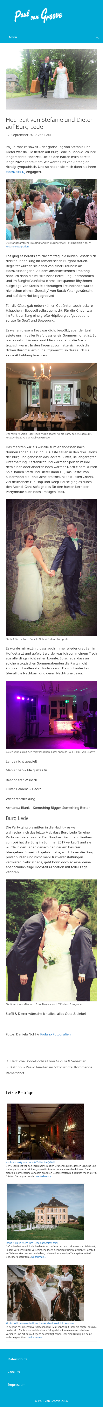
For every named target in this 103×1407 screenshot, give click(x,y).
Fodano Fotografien (17, 246)
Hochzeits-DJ (15, 171)
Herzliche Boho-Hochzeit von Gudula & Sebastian (48, 1061)
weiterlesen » (43, 1176)
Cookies (14, 1371)
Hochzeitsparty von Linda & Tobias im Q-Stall (30, 1162)
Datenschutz (17, 1359)
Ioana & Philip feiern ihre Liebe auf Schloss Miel (32, 1243)
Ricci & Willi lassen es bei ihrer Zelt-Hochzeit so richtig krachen (40, 1323)
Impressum (16, 1384)
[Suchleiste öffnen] (97, 37)
